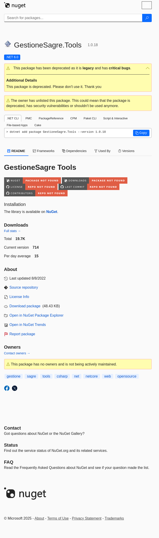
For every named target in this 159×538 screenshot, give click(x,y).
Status (11, 445)
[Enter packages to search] (73, 18)
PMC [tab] (28, 118)
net (76, 376)
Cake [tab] (37, 125)
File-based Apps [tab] (17, 125)
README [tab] (16, 151)
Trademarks (114, 518)
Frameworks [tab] (43, 151)
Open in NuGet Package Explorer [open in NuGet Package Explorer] (36, 315)
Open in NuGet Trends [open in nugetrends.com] (28, 325)
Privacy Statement (86, 518)
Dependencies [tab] (74, 151)
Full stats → (12, 231)
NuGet (51, 212)
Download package (25, 306)
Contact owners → (17, 353)
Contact (12, 427)
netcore (92, 376)
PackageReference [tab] (51, 118)
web (107, 376)
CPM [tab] (73, 118)
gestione (14, 376)
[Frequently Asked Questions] (8, 462)
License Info (19, 297)
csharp (62, 376)
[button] (77, 68)
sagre (31, 376)
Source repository (24, 287)
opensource (126, 376)
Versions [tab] (126, 151)
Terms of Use (58, 518)
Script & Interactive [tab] (115, 118)
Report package (22, 334)
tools (46, 376)
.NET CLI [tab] (13, 118)
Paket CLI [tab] (90, 118)
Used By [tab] (102, 151)
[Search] (147, 18)
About (39, 518)
